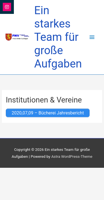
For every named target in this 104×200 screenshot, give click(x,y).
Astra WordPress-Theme (71, 156)
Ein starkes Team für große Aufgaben (58, 37)
